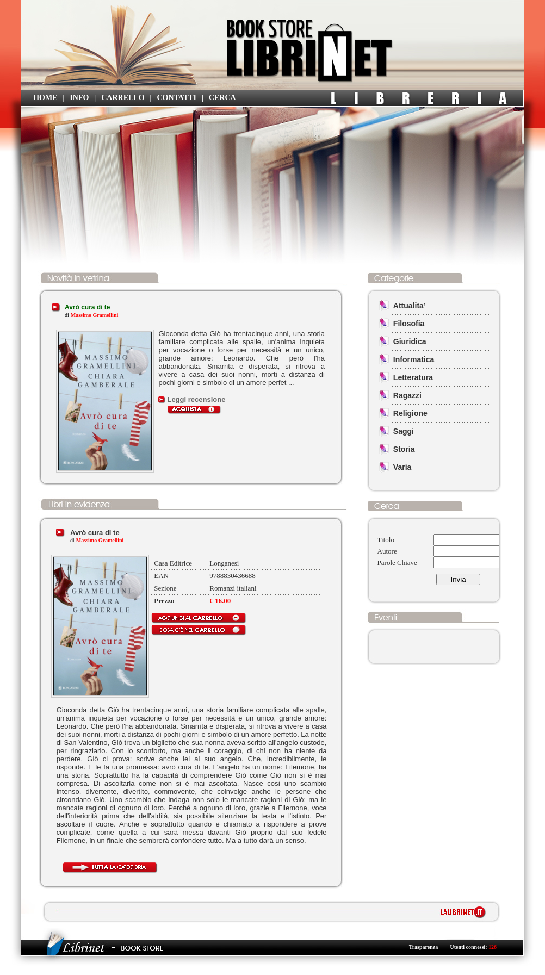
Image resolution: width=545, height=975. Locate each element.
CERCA (222, 98)
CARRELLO (122, 98)
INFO (79, 98)
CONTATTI (176, 98)
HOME (45, 98)
